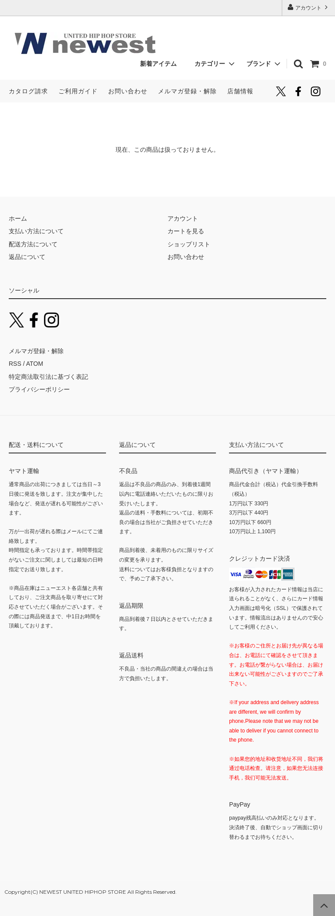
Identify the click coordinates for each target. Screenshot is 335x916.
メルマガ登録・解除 (187, 91)
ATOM (34, 363)
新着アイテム (161, 63)
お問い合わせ (127, 91)
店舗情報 (240, 91)
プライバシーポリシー (39, 389)
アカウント (308, 7)
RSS (15, 363)
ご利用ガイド (78, 91)
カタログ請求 (28, 91)
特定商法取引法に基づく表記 (48, 376)
